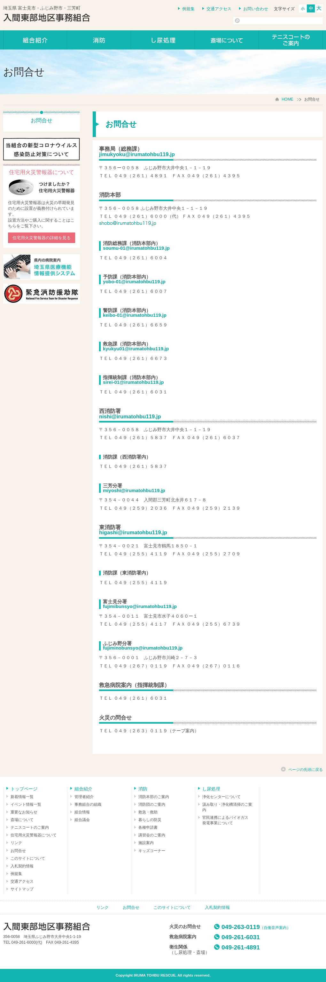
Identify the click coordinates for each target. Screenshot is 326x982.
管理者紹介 (84, 797)
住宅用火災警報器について (34, 835)
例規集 (188, 8)
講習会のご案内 (151, 835)
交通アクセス (218, 8)
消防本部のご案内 (153, 797)
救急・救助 (148, 812)
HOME (287, 99)
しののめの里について (227, 39)
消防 (99, 39)
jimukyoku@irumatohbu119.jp (137, 154)
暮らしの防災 (149, 820)
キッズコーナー (151, 851)
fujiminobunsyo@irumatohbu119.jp (142, 648)
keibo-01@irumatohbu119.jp (135, 315)
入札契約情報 (22, 866)
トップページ (24, 788)
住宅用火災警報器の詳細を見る (41, 237)
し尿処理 (163, 39)
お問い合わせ (255, 8)
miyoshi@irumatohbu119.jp (134, 490)
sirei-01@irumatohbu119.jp (133, 382)
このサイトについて (28, 858)
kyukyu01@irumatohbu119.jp (136, 348)
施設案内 (146, 843)
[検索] (264, 20)
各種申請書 (148, 827)
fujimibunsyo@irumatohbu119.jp (140, 606)
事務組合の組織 (87, 804)
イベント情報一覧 (26, 804)
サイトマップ (22, 889)
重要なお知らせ (24, 812)
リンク (16, 843)
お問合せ (18, 851)
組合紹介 (35, 39)
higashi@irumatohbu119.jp (133, 532)
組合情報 (82, 812)
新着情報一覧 (22, 797)
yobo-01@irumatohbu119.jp (134, 281)
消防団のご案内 (151, 804)
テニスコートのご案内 (291, 39)
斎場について (22, 820)
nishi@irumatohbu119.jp (130, 417)
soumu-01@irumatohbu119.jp (136, 248)
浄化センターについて (221, 797)
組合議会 (82, 820)
